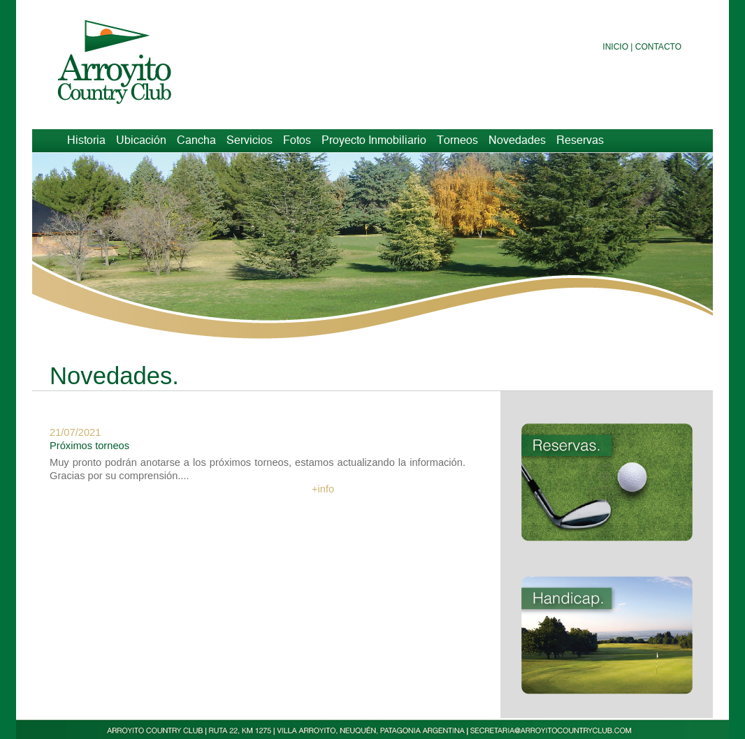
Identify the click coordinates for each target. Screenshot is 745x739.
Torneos (457, 140)
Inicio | (617, 47)
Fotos (297, 140)
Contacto (658, 47)
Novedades (517, 140)
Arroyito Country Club (129, 61)
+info (323, 489)
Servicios (249, 140)
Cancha (196, 140)
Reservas (580, 140)
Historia (86, 140)
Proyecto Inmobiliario (373, 140)
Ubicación (141, 140)
